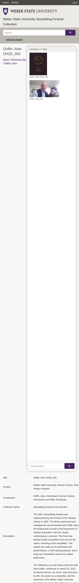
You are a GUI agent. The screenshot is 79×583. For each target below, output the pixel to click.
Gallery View (10, 63)
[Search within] (46, 466)
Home (6, 2)
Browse (15, 2)
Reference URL (18, 59)
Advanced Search (14, 39)
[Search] (34, 33)
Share (6, 59)
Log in (74, 2)
